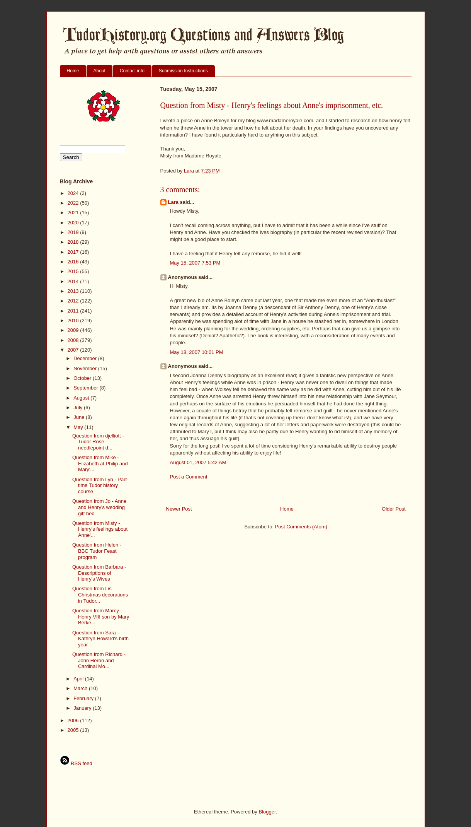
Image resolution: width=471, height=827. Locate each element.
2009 (74, 330)
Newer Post (179, 509)
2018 (74, 242)
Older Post (393, 509)
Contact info (132, 70)
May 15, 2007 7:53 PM (195, 263)
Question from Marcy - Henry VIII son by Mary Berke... (100, 616)
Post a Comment (188, 477)
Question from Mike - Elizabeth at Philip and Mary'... (100, 463)
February (84, 698)
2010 (74, 320)
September (86, 388)
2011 (74, 311)
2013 (74, 291)
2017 (74, 252)
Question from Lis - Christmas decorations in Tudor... (100, 594)
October (83, 378)
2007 (74, 350)
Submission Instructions (183, 70)
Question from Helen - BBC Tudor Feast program (96, 551)
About (99, 70)
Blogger (266, 812)
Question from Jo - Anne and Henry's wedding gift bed (99, 507)
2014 (74, 281)
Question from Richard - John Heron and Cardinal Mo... (99, 660)
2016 (74, 262)
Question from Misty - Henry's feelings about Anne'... (100, 529)
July (78, 407)
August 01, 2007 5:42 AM (198, 462)
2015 (74, 271)
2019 (74, 232)
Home (73, 70)
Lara (173, 202)
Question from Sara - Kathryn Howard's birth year (100, 639)
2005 (74, 730)
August (81, 398)
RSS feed (76, 763)
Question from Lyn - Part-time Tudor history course (100, 485)
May (78, 427)
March (81, 688)
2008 (74, 340)
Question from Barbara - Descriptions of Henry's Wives (99, 573)
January (83, 708)
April (79, 679)
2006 (74, 720)
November (85, 368)
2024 (74, 193)
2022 (74, 203)
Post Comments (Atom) (301, 527)
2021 (74, 212)
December (85, 358)
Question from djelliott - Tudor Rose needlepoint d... (98, 442)
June (79, 417)
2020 (74, 223)
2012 (74, 301)
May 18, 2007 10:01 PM (196, 352)
